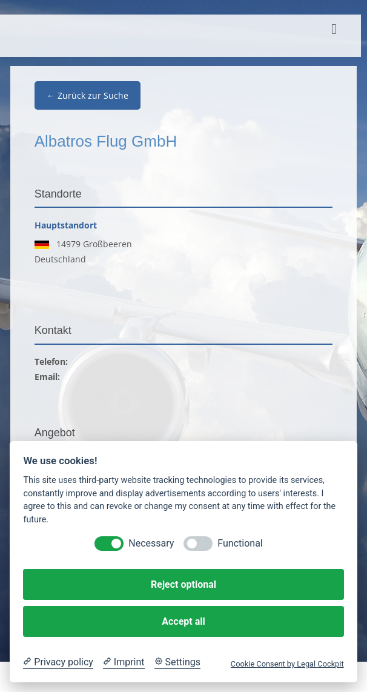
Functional (239, 543)
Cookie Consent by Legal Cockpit (287, 663)
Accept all (183, 621)
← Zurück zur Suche (87, 95)
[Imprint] (124, 662)
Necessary (151, 543)
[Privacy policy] (58, 662)
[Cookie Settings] (177, 662)
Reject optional (183, 584)
